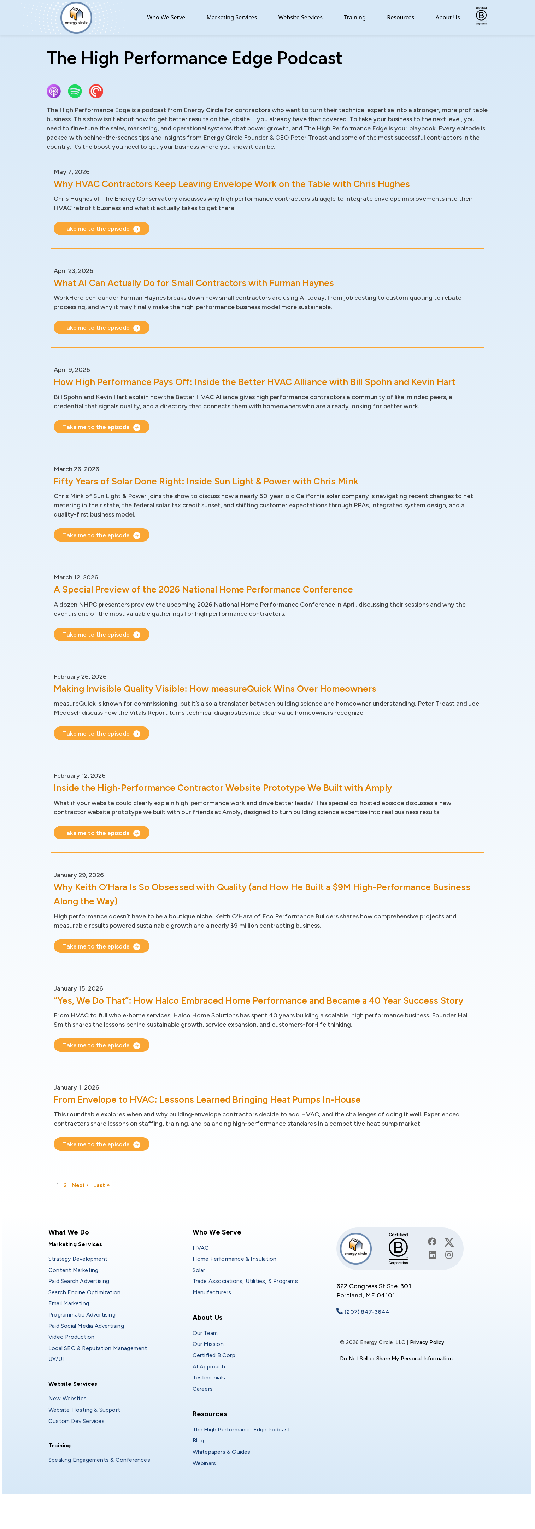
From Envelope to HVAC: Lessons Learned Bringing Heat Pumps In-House (230, 1127)
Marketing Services (232, 17)
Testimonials (209, 1406)
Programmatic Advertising (82, 1343)
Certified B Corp (214, 1384)
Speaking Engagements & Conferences (99, 1488)
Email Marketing (68, 1332)
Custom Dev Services (76, 1449)
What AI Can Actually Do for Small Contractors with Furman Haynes (216, 282)
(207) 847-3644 (367, 1340)
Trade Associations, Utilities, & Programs (245, 1309)
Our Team (205, 1361)
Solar (199, 1298)
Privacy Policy (427, 1371)
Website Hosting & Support (84, 1438)
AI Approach (209, 1395)
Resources (400, 17)
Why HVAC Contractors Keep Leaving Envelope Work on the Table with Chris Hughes (258, 183)
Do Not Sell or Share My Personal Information (396, 1387)
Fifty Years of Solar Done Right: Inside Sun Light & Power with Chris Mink (227, 494)
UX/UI (56, 1387)
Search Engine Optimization (84, 1321)
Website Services (300, 17)
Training (355, 17)
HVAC (201, 1276)
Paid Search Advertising (79, 1309)
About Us (448, 17)
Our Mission (208, 1372)
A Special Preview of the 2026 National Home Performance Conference (226, 603)
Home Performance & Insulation (235, 1287)
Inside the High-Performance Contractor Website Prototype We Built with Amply (248, 801)
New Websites (67, 1427)
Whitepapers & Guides (222, 1480)
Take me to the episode (98, 228)
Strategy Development (77, 1287)
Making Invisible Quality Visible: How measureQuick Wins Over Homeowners (237, 702)
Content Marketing (73, 1298)
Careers (203, 1417)
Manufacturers (212, 1321)
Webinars (204, 1491)
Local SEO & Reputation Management (97, 1376)
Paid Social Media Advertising (86, 1354)
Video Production (71, 1365)
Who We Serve (166, 17)
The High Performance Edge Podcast (241, 1458)
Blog (198, 1469)
